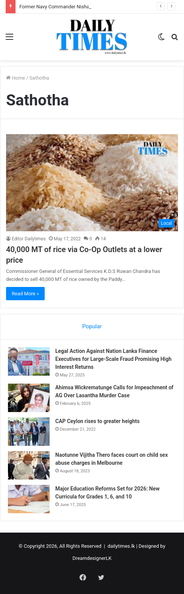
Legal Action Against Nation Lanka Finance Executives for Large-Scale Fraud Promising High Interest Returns (113, 359)
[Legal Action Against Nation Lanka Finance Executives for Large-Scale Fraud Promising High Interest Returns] (29, 361)
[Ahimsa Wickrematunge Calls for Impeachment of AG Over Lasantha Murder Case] (29, 398)
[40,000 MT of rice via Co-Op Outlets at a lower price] (92, 182)
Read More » (25, 293)
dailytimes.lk (121, 546)
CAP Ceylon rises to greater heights (97, 421)
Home (15, 78)
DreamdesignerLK (91, 558)
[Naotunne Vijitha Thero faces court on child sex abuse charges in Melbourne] (29, 465)
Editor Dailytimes (29, 238)
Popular (92, 326)
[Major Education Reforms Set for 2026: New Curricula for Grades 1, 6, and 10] (29, 499)
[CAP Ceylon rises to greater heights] (29, 431)
